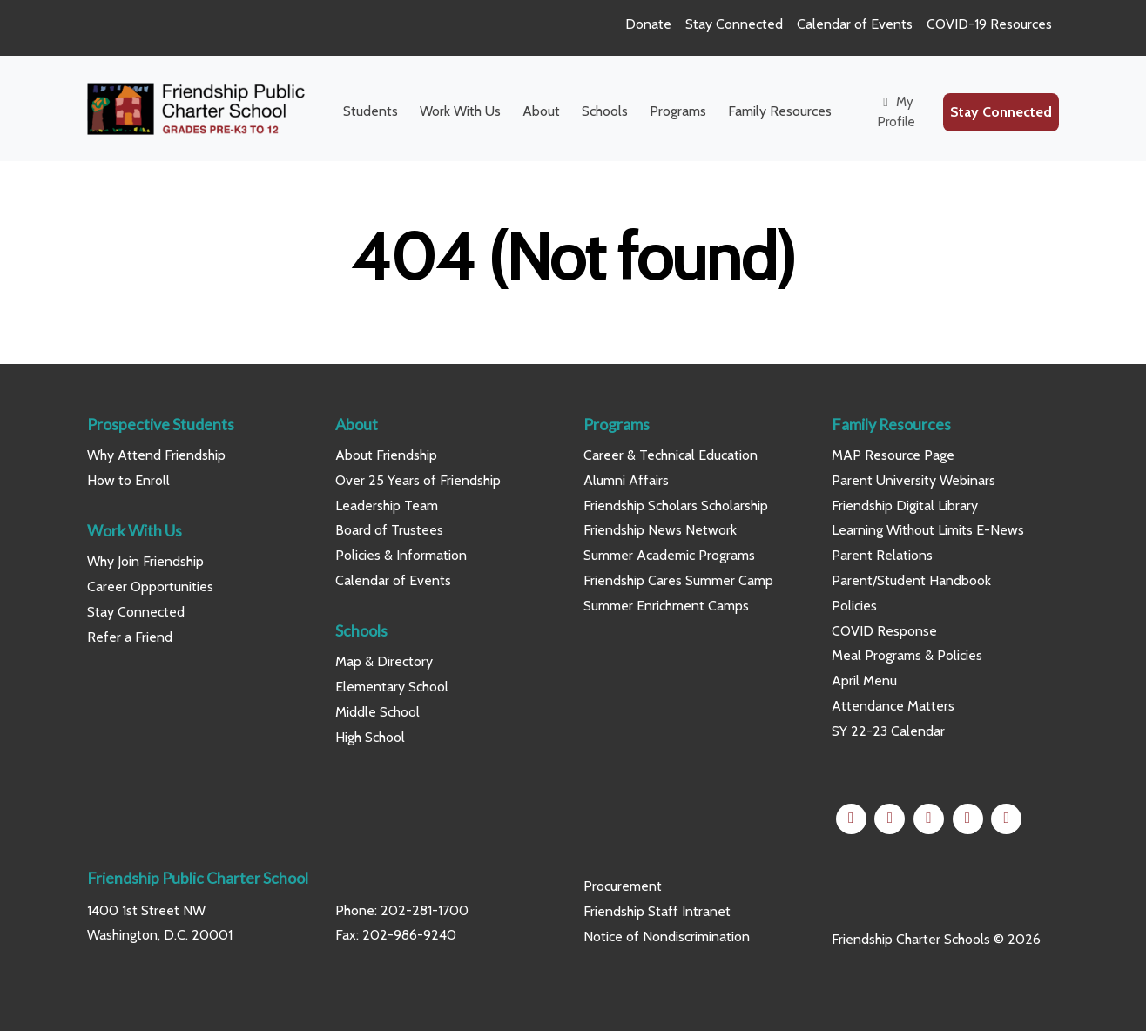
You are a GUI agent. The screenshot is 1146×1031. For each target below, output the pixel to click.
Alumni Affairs (626, 480)
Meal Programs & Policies (907, 655)
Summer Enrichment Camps (666, 605)
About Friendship (386, 455)
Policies (854, 605)
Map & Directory (384, 661)
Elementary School (391, 686)
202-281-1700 (425, 910)
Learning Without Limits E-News (928, 530)
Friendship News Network (660, 530)
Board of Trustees (389, 530)
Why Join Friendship (145, 561)
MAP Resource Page (893, 455)
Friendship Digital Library (905, 505)
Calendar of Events (855, 24)
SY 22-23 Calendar (888, 731)
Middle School (377, 712)
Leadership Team (386, 505)
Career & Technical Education (670, 455)
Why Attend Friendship (156, 455)
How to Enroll (128, 480)
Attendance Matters (893, 705)
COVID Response (884, 631)
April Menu (864, 680)
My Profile (896, 112)
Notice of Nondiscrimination (666, 936)
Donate (648, 24)
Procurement (622, 886)
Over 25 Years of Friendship (418, 480)
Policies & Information (401, 555)
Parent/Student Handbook (911, 580)
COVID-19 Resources (989, 24)
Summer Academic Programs (669, 555)
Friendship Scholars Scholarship (675, 505)
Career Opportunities (150, 586)
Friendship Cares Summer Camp (678, 580)
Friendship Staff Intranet (657, 911)
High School (370, 737)
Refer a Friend (129, 637)
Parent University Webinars (913, 480)
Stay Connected (734, 24)
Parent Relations (882, 555)
